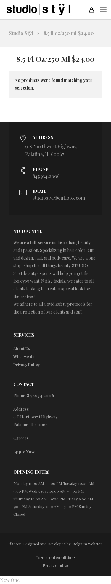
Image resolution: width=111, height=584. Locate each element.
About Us (21, 348)
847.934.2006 (46, 176)
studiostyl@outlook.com (59, 198)
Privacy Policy (26, 364)
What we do (24, 356)
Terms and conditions (55, 557)
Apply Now (24, 452)
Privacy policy (56, 565)
